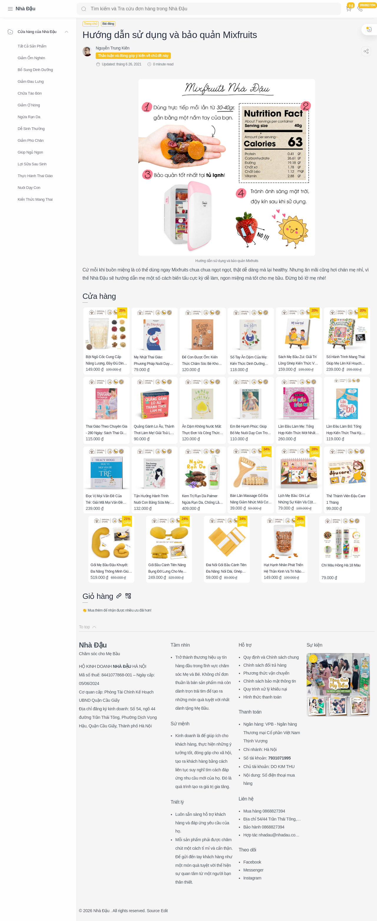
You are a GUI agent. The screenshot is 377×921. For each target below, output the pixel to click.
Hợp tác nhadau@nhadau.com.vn (272, 836)
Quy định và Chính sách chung (271, 657)
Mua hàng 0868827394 (264, 811)
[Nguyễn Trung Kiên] (112, 48)
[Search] (209, 9)
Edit (164, 910)
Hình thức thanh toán (262, 697)
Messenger (253, 870)
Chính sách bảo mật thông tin (269, 681)
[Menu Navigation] (10, 9)
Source (153, 910)
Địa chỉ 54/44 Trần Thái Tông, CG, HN (272, 820)
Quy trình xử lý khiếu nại (265, 689)
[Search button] (83, 9)
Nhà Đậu (25, 8)
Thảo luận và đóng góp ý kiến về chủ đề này (133, 56)
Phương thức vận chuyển (266, 673)
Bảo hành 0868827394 (263, 827)
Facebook (252, 862)
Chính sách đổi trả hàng (264, 665)
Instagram (252, 878)
